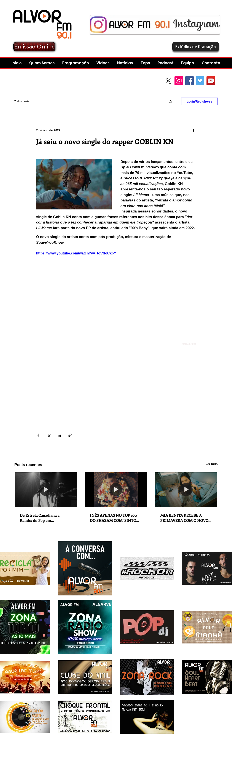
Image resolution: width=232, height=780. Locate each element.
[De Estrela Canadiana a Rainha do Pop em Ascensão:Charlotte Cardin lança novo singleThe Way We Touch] (46, 489)
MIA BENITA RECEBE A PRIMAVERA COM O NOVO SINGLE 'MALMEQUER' (184, 518)
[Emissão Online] (34, 46)
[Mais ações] (193, 130)
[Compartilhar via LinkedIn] (59, 435)
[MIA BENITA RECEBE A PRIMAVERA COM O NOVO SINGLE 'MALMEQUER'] (186, 489)
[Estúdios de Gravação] (195, 46)
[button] (166, 63)
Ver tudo (211, 464)
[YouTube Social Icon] (210, 80)
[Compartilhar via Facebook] (38, 435)
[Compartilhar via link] (70, 435)
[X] (168, 81)
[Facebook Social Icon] (189, 80)
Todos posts (21, 101)
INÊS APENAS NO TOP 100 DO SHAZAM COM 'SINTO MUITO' (113, 518)
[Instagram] (178, 80)
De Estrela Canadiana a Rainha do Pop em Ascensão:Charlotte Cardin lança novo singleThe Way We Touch (46, 518)
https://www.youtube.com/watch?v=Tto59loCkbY (76, 253)
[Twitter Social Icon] (200, 80)
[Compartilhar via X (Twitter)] (49, 435)
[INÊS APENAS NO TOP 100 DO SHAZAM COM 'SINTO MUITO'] (116, 489)
